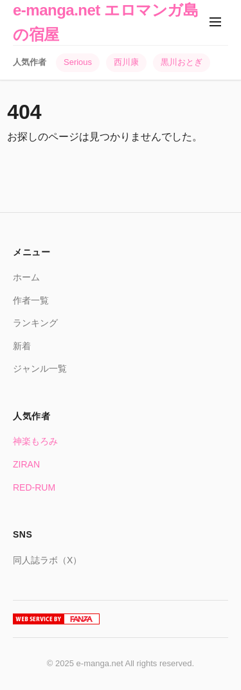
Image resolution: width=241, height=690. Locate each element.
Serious (78, 62)
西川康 (126, 62)
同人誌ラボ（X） (47, 560)
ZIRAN (26, 464)
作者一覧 (31, 300)
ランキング (35, 323)
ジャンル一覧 (40, 368)
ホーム (26, 277)
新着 (22, 346)
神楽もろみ (35, 441)
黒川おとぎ (181, 62)
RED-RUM (34, 487)
